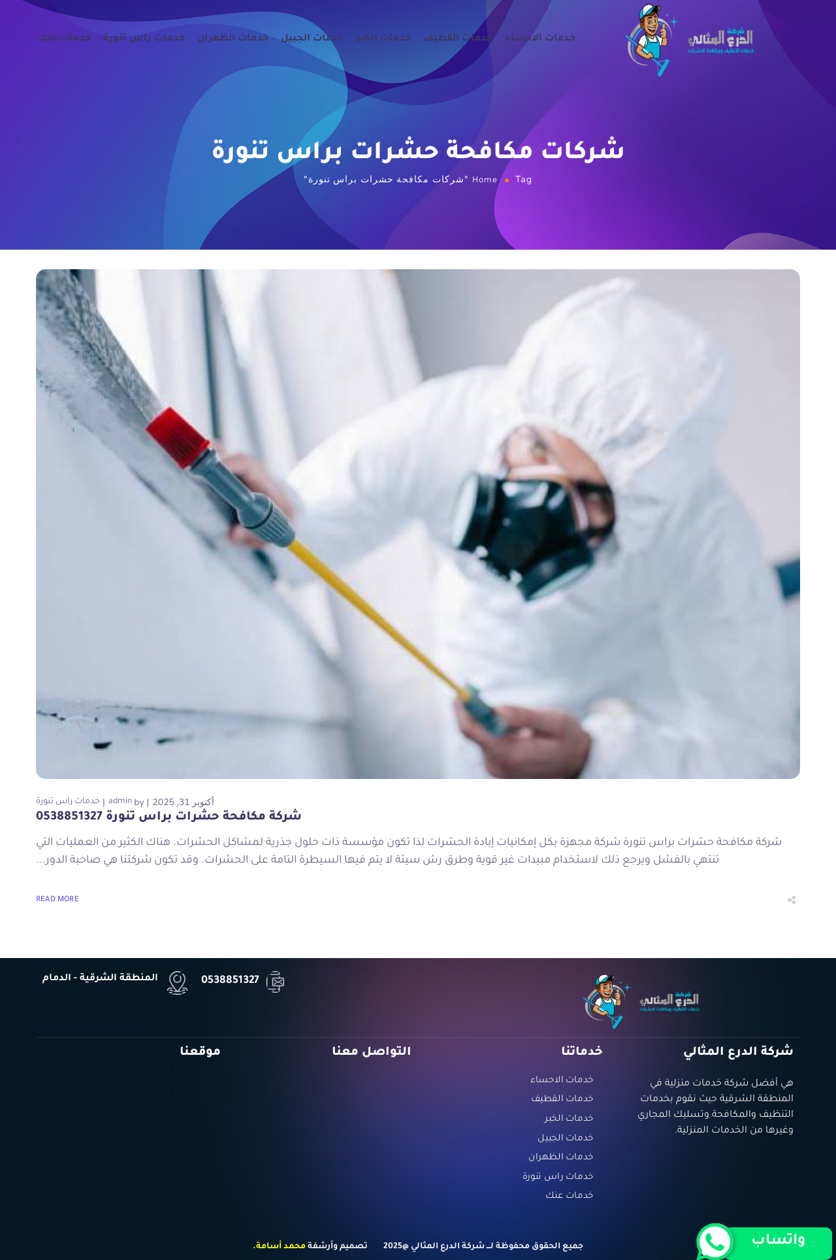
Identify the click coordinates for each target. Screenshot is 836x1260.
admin (120, 801)
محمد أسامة (281, 1247)
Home (485, 181)
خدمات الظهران (232, 40)
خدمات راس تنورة (144, 40)
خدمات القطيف (457, 40)
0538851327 (230, 981)
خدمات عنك (64, 40)
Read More (57, 900)
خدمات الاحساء (540, 40)
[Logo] (689, 39)
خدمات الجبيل (312, 40)
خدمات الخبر (383, 40)
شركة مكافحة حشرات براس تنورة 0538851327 (169, 817)
